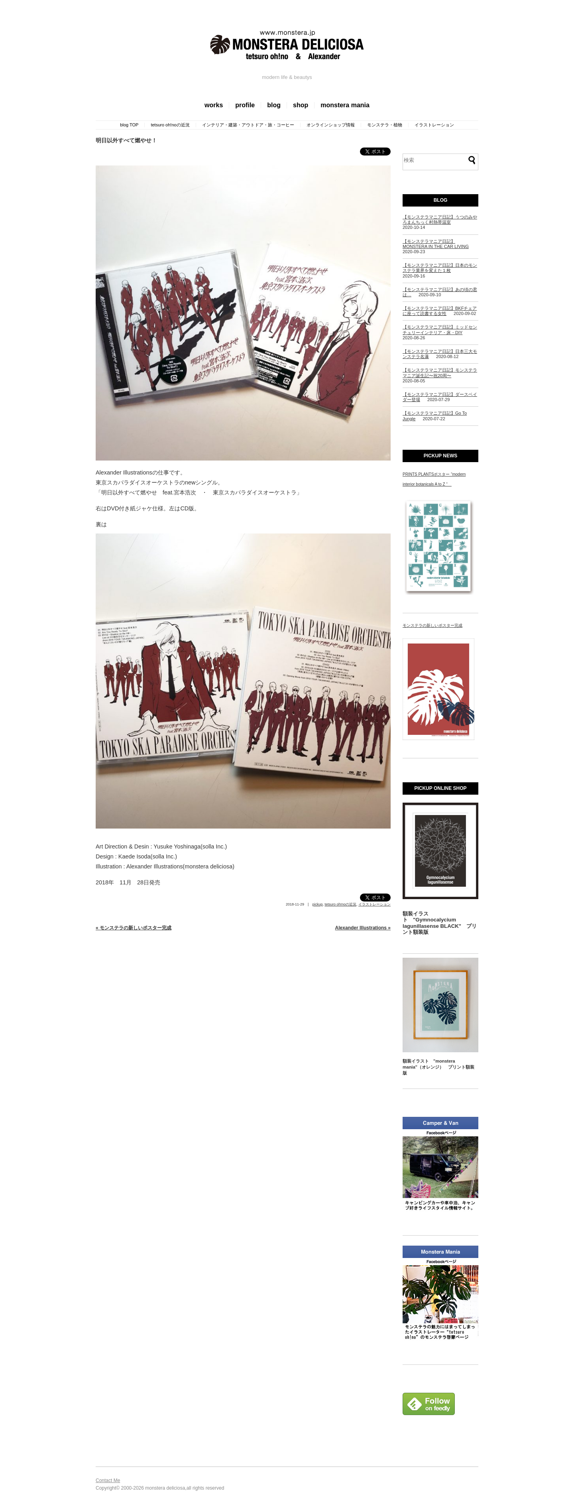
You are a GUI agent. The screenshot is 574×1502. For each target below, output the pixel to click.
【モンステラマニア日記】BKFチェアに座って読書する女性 (440, 311)
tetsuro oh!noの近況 (170, 124)
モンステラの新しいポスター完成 (432, 625)
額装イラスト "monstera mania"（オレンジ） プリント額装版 (438, 1067)
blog (274, 105)
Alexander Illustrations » (363, 928)
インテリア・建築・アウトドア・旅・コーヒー (248, 124)
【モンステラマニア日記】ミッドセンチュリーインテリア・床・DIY (440, 330)
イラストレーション (434, 124)
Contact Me (108, 1480)
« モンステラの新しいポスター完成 (133, 928)
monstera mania (345, 105)
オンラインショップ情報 (331, 124)
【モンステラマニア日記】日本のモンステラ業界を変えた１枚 (440, 268)
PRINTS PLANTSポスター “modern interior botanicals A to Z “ (434, 479)
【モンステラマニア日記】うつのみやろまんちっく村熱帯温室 (440, 219)
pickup (317, 904)
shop (300, 105)
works (213, 105)
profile (245, 105)
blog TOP (129, 124)
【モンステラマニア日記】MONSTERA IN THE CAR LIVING (436, 244)
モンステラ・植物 (384, 124)
